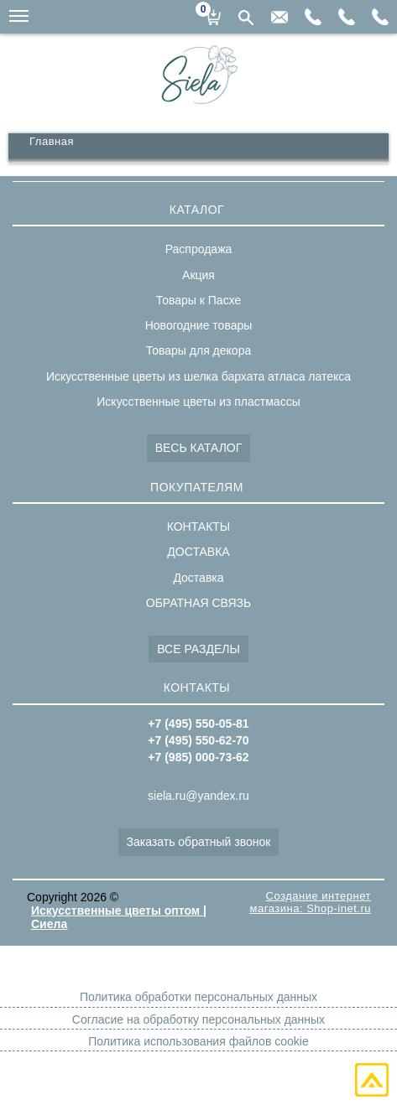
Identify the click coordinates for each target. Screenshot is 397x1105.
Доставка (198, 577)
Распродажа (198, 249)
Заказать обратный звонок (199, 841)
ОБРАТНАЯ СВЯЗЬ (198, 603)
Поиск (246, 17)
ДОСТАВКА (198, 551)
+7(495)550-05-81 (380, 17)
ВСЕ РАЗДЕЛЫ (198, 649)
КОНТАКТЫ (199, 526)
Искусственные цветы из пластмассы (198, 401)
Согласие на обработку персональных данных (198, 1019)
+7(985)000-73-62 (313, 17)
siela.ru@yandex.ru (279, 17)
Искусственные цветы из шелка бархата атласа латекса (198, 376)
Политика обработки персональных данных (198, 997)
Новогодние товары (199, 325)
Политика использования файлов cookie (198, 1041)
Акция (198, 275)
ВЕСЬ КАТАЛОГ (199, 447)
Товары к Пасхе (199, 300)
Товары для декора (198, 350)
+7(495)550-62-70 (346, 17)
